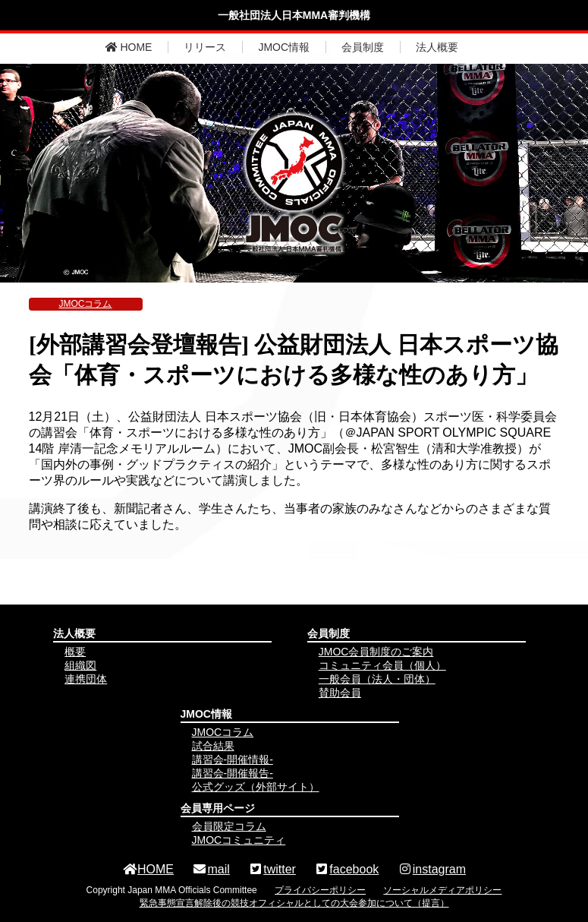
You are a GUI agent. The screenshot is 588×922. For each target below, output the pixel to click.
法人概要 (437, 47)
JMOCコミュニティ (239, 840)
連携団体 (85, 679)
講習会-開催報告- (232, 773)
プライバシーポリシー (320, 890)
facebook (346, 869)
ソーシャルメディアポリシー (442, 890)
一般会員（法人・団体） (377, 679)
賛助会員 (340, 693)
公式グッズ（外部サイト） (255, 787)
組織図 (80, 665)
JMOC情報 (284, 47)
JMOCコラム (85, 303)
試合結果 (213, 746)
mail (210, 869)
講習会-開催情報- (232, 759)
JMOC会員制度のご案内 (376, 652)
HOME (129, 47)
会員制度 (362, 47)
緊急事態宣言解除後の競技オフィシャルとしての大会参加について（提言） (294, 903)
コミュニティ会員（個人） (382, 665)
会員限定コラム (229, 826)
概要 (75, 652)
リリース (205, 47)
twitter (272, 869)
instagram (432, 869)
